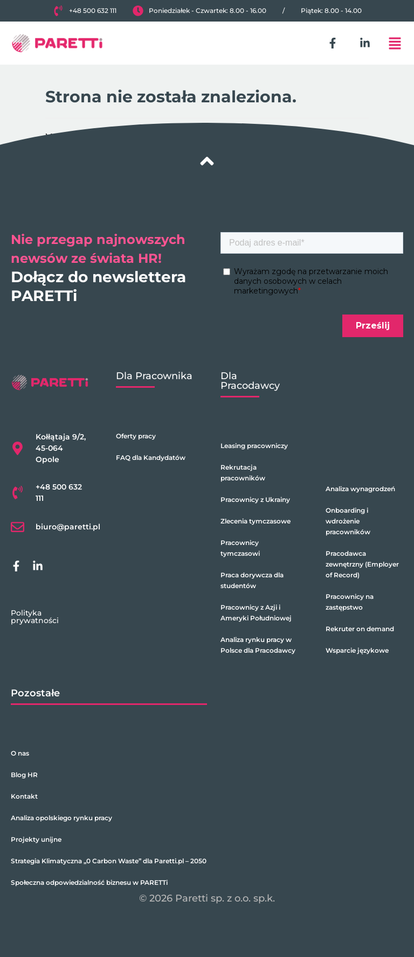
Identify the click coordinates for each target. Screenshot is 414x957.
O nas (20, 753)
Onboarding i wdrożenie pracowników (348, 521)
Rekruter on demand (360, 629)
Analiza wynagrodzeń (360, 489)
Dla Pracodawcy (250, 381)
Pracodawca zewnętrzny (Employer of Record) (362, 564)
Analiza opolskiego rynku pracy (61, 818)
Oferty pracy (136, 436)
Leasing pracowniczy (254, 446)
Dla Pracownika (154, 376)
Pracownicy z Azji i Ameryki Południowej (256, 612)
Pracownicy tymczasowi (240, 548)
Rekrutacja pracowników (242, 472)
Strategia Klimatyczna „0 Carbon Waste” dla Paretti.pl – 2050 (108, 861)
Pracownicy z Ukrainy (255, 499)
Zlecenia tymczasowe (255, 521)
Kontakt (24, 796)
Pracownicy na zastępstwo (350, 601)
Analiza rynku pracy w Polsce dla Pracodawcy (257, 644)
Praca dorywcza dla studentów (252, 580)
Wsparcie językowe (357, 650)
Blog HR (24, 775)
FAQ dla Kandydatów (150, 457)
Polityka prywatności (35, 616)
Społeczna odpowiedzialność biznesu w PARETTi (89, 882)
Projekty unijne (36, 839)
